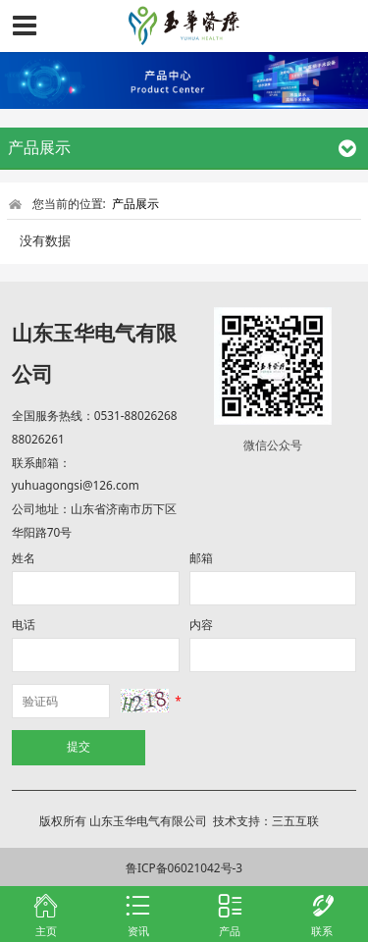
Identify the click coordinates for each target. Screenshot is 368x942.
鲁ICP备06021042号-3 (184, 867)
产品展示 (135, 203)
